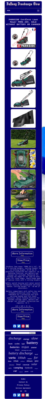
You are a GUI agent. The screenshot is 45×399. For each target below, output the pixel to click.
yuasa (34, 347)
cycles (17, 344)
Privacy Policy (23, 385)
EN (21, 391)
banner (30, 358)
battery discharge (21, 353)
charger (36, 368)
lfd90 (36, 361)
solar (34, 364)
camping (18, 367)
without (22, 361)
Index (23, 379)
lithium (30, 361)
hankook (29, 367)
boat (18, 364)
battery (32, 343)
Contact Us (23, 382)
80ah (9, 361)
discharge (15, 338)
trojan (25, 347)
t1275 (10, 368)
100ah (22, 357)
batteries (15, 347)
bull (23, 344)
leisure (17, 350)
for (36, 357)
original (21, 371)
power (26, 371)
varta (12, 357)
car (15, 370)
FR (25, 391)
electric (11, 365)
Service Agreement (23, 388)
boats (10, 344)
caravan (26, 365)
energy (26, 339)
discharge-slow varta (26, 350)
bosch (36, 354)
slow (34, 338)
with (32, 371)
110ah (15, 361)
